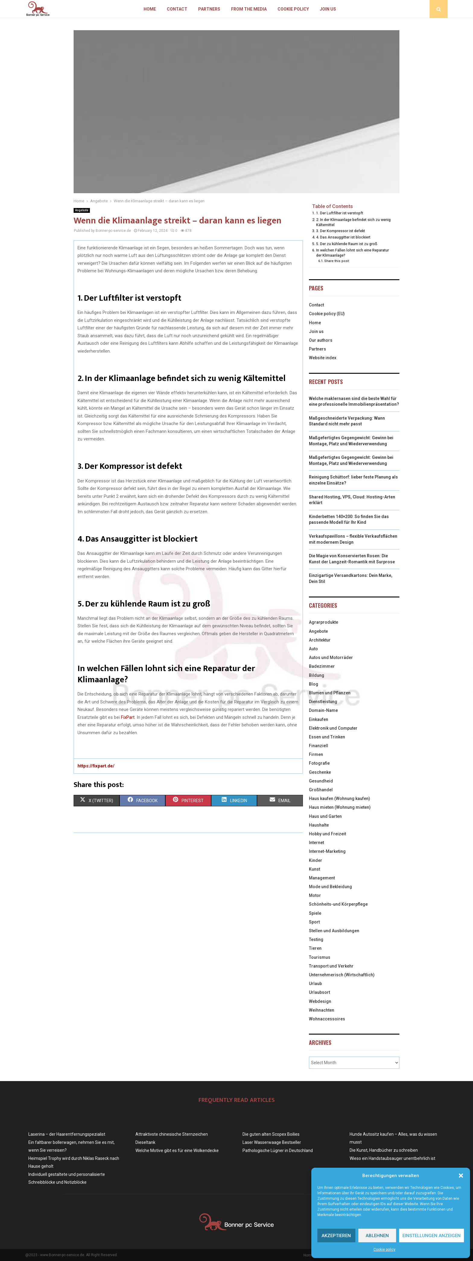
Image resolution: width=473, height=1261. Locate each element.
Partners (209, 9)
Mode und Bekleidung (330, 886)
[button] (461, 1176)
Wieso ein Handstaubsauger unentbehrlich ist (392, 1158)
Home (150, 9)
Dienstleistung (323, 701)
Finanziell (318, 745)
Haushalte (319, 825)
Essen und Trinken (327, 737)
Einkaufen (318, 719)
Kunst (314, 869)
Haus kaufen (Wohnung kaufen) (339, 798)
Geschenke (320, 772)
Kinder (315, 860)
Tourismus (319, 957)
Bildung (316, 675)
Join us (328, 9)
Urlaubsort (319, 992)
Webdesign (320, 1001)
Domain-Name (323, 710)
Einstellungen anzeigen (431, 1235)
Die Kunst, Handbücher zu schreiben (384, 1150)
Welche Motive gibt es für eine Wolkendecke (177, 1150)
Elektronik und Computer (333, 728)
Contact (177, 9)
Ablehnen (377, 1235)
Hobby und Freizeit (327, 833)
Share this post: (337, 261)
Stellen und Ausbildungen (334, 930)
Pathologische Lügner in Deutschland (278, 1150)
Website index (322, 357)
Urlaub (315, 983)
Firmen (316, 754)
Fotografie (319, 763)
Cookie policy (384, 1249)
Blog (313, 684)
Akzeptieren (336, 1235)
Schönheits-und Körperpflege (338, 904)
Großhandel (321, 789)
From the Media (249, 9)
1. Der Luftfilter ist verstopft (339, 213)
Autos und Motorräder (331, 657)
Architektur (320, 640)
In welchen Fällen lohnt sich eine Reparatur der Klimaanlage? (352, 253)
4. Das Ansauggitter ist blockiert (343, 237)
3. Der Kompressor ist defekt (340, 231)
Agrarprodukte (323, 622)
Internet (316, 842)
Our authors (320, 340)
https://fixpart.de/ (96, 766)
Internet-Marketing (327, 851)
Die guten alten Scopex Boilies (271, 1134)
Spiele (315, 913)
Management (322, 877)
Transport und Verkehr (331, 966)
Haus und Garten (325, 816)
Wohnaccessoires (327, 1018)
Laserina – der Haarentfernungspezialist (66, 1134)
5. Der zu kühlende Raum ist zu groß (346, 244)
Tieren (315, 948)
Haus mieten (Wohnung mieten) (340, 807)
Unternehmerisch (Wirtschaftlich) (342, 974)
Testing (316, 939)
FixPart (128, 717)
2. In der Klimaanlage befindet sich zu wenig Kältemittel (353, 222)
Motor (315, 895)
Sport (314, 922)
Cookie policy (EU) (327, 313)
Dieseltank (145, 1142)
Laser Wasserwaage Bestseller (272, 1142)
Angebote (81, 210)
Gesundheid (321, 781)
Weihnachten (321, 1010)
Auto (313, 648)
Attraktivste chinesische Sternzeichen (171, 1134)
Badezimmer (322, 666)
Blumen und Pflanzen (330, 692)
